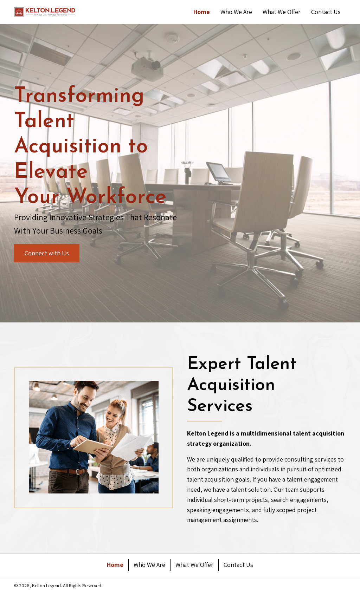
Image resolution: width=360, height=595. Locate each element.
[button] (46, 253)
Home (115, 565)
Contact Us (238, 565)
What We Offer (194, 565)
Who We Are (149, 565)
